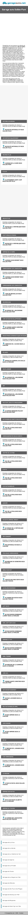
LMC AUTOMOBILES (8, 486)
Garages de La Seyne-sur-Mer (12, 877)
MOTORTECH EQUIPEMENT (10, 138)
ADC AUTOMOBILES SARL (10, 706)
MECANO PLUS (7, 154)
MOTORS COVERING (9, 121)
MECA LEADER (7, 369)
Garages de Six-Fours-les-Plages (12, 888)
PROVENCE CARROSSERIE (10, 553)
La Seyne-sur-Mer (10, 82)
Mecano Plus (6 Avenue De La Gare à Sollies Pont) (13, 53)
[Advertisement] (14, 30)
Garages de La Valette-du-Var (12, 854)
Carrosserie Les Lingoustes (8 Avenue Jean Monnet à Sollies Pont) (13, 64)
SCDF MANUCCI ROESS (9, 235)
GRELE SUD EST (7, 570)
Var (16, 48)
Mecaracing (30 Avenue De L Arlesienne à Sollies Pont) (13, 67)
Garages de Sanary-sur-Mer (11, 894)
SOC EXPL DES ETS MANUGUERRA (12, 402)
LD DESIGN (6, 773)
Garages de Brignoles (9, 900)
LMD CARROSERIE (8, 756)
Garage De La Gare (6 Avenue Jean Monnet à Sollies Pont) (13, 60)
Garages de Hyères (8, 859)
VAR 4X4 (5, 673)
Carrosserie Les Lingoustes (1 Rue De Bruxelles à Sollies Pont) (13, 66)
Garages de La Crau (9, 842)
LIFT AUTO (6, 606)
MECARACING (7, 302)
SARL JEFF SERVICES (9, 623)
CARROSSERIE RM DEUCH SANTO (12, 436)
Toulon (4, 82)
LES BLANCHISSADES (9, 588)
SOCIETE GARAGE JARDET (10, 519)
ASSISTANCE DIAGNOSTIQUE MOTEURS (14, 335)
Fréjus (22, 82)
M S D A (5, 171)
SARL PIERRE (7, 656)
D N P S (5, 469)
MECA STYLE (6, 218)
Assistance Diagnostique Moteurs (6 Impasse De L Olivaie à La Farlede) (14, 71)
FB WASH (5, 352)
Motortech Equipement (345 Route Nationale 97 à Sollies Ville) (12, 52)
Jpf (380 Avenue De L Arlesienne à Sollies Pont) (14, 76)
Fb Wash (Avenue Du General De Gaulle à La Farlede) (13, 73)
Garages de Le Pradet (9, 865)
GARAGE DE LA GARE (9, 252)
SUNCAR (5, 503)
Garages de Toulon (8, 871)
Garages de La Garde (9, 848)
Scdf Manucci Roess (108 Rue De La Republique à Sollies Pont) (14, 58)
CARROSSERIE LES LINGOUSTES (12, 268)
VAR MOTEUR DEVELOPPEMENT (12, 319)
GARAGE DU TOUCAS (9, 808)
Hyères (17, 82)
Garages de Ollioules (9, 883)
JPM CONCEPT (7, 536)
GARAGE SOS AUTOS (9, 791)
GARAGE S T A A (7, 639)
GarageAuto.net (6, 45)
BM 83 (4, 740)
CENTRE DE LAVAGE (9, 452)
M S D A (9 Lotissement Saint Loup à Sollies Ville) (13, 55)
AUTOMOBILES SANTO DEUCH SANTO (14, 419)
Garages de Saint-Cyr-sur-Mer (12, 906)
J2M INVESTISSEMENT (9, 689)
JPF (4, 385)
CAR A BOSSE (6, 723)
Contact (21, 913)
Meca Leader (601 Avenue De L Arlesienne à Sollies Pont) (13, 74)
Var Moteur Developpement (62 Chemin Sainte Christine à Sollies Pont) (14, 69)
